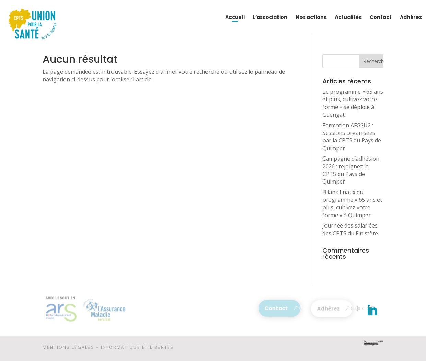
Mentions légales (68, 348)
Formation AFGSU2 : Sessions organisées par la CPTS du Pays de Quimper (351, 136)
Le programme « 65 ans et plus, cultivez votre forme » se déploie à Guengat (352, 103)
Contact (276, 308)
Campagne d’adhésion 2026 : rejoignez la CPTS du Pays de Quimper (350, 170)
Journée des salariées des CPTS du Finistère (350, 229)
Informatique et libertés (137, 348)
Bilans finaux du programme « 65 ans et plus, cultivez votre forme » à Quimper (352, 203)
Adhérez (328, 308)
